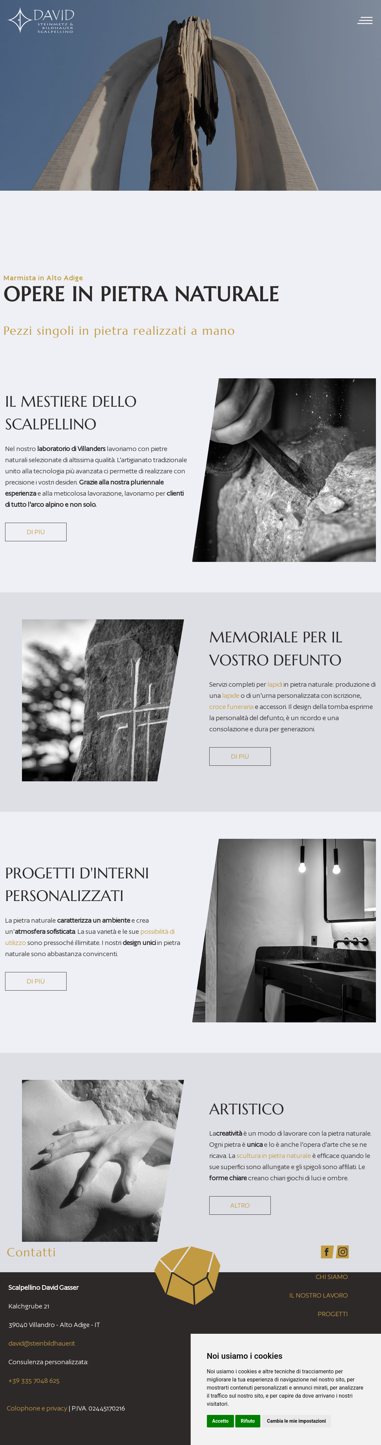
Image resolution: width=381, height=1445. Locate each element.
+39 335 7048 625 (33, 1380)
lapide (230, 695)
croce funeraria (232, 706)
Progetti (333, 1314)
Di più (36, 532)
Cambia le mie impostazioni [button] (296, 1421)
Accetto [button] (220, 1421)
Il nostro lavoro (318, 1295)
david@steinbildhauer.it (41, 1343)
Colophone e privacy (37, 1408)
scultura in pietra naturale (274, 1155)
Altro (240, 1205)
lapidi (274, 684)
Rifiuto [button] (248, 1421)
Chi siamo (332, 1276)
